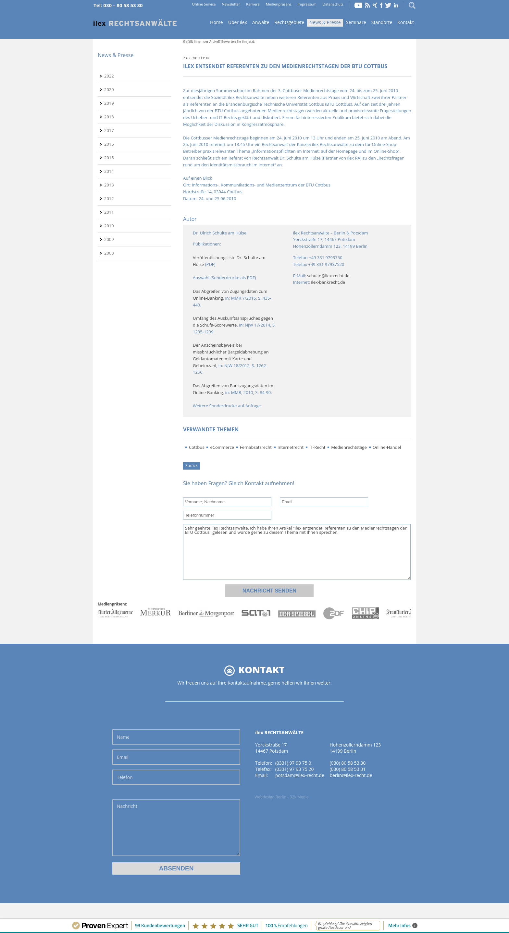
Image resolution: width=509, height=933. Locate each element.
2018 (109, 117)
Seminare (356, 22)
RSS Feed (367, 5)
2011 (109, 212)
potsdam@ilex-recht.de (299, 775)
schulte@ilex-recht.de (328, 276)
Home (135, 23)
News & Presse (325, 22)
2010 (109, 226)
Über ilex (237, 22)
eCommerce (222, 447)
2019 (109, 103)
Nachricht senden (269, 590)
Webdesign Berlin (270, 797)
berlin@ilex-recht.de (350, 775)
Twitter (388, 5)
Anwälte (260, 22)
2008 (109, 253)
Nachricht (176, 827)
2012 (109, 198)
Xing (375, 5)
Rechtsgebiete (289, 22)
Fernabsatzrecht (256, 447)
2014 (109, 171)
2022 (109, 76)
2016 (109, 144)
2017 (109, 130)
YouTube (358, 5)
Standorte (381, 22)
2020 (109, 89)
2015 (109, 158)
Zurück (191, 465)
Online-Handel (387, 447)
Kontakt (405, 22)
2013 (109, 185)
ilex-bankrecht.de (328, 282)
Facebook (381, 5)
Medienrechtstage (348, 447)
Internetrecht (291, 447)
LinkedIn (396, 5)
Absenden (176, 868)
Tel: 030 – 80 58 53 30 (118, 5)
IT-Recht (317, 447)
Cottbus (196, 447)
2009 (109, 239)
